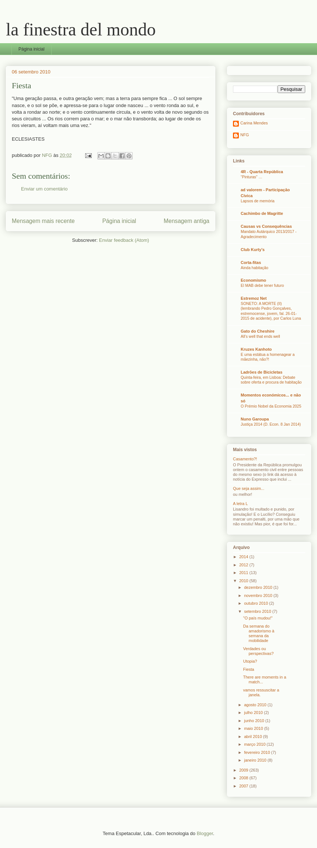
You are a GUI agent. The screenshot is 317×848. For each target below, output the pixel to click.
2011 (244, 572)
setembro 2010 (258, 611)
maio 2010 (254, 728)
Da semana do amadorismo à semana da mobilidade (258, 633)
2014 (244, 557)
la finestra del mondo (81, 29)
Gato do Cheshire (258, 331)
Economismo (253, 280)
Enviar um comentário (44, 189)
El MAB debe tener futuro (262, 286)
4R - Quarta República (262, 171)
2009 (244, 770)
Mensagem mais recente (43, 221)
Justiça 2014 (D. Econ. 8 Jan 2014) (271, 424)
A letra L (240, 503)
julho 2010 (254, 712)
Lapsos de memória (258, 201)
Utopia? (250, 661)
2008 (244, 778)
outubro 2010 (256, 603)
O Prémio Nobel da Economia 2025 (271, 406)
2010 (244, 581)
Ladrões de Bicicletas (261, 372)
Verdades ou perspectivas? (258, 651)
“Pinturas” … (251, 177)
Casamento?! (245, 459)
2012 (244, 565)
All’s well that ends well (260, 336)
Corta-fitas (251, 262)
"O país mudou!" (257, 618)
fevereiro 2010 (257, 752)
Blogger (205, 833)
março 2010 (255, 744)
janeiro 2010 (256, 760)
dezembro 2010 (259, 587)
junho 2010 (254, 720)
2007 (244, 786)
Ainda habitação (254, 268)
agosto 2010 (256, 705)
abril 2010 (253, 736)
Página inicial (31, 49)
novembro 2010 (259, 595)
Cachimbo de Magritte (262, 213)
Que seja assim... (248, 488)
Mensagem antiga (186, 221)
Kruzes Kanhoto (256, 349)
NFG (244, 135)
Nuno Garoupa (255, 419)
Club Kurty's (253, 249)
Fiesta (248, 669)
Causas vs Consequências (266, 226)
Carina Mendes (254, 123)
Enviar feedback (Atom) (124, 240)
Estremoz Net (254, 298)
